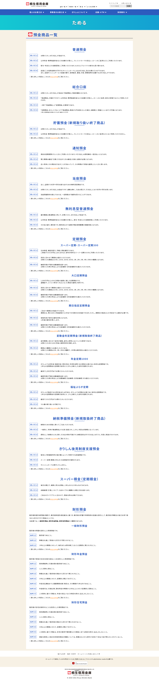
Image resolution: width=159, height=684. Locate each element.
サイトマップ (112, 3)
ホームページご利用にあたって (88, 657)
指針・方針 (70, 657)
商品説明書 (54, 77)
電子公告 (60, 657)
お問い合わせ (126, 3)
